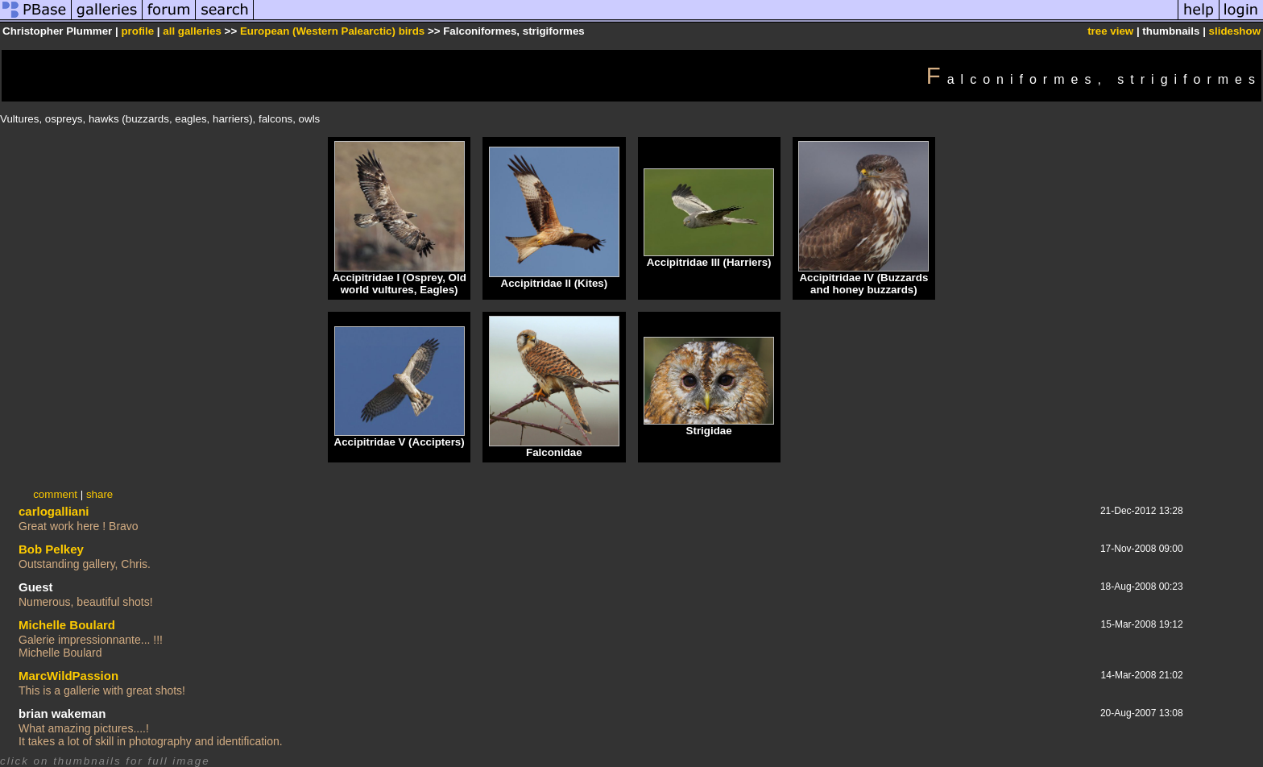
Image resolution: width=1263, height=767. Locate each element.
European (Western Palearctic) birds (332, 31)
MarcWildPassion (68, 675)
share (99, 494)
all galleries (192, 31)
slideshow (1235, 31)
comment (55, 494)
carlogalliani (54, 511)
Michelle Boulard (67, 625)
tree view (1110, 31)
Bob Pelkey (51, 549)
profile (137, 31)
